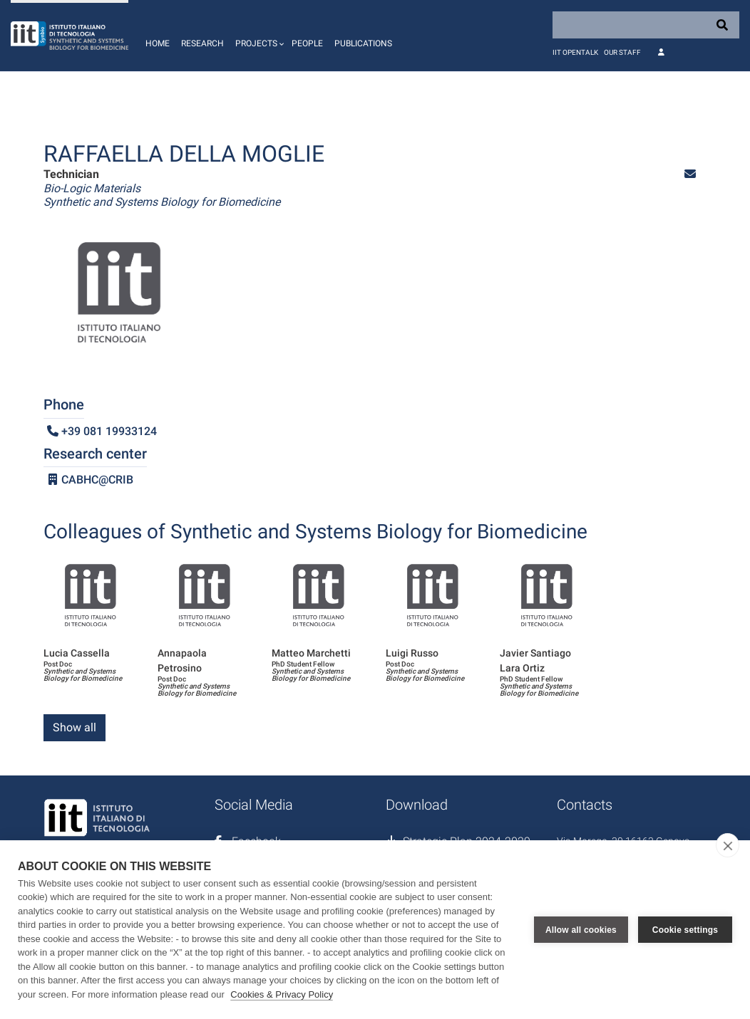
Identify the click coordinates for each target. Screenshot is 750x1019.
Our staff (622, 52)
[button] (258, 35)
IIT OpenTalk (575, 52)
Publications (363, 43)
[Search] (646, 24)
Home (157, 43)
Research (202, 43)
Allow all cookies (581, 929)
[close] (727, 845)
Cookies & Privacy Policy (281, 994)
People (307, 43)
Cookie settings (685, 929)
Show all (74, 727)
